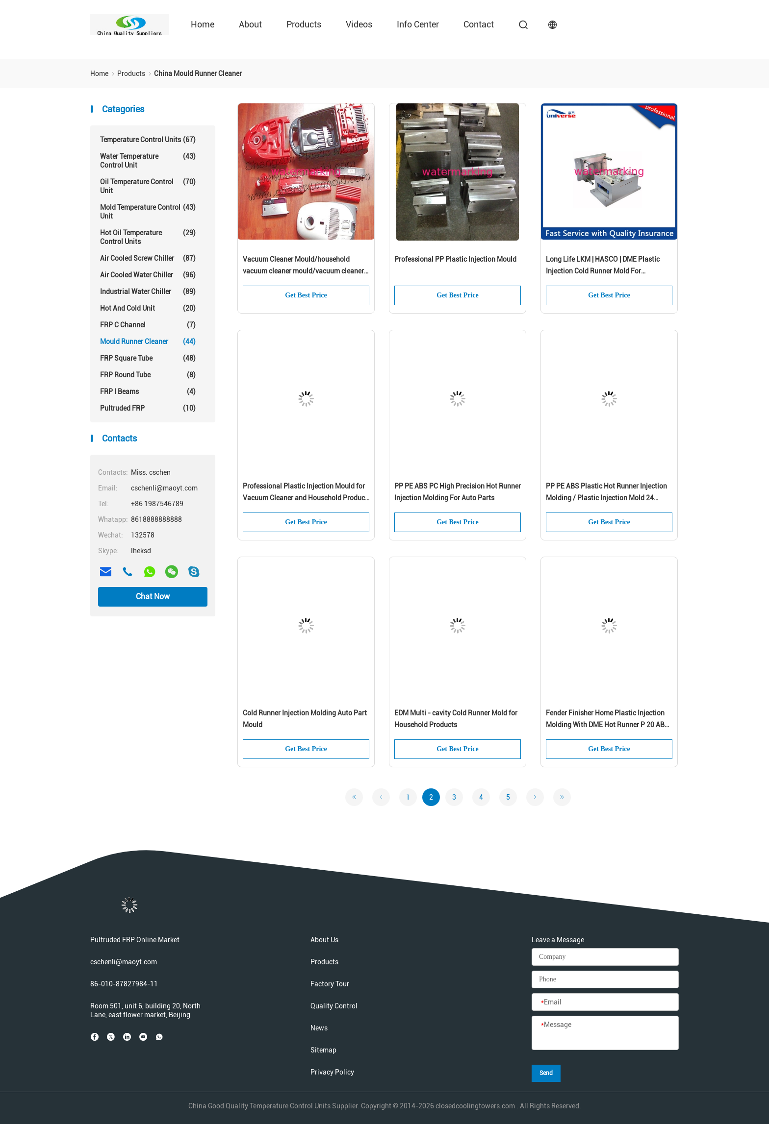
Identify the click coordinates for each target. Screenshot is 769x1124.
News (319, 1028)
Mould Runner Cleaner (148, 341)
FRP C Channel (148, 324)
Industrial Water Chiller (148, 291)
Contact (478, 24)
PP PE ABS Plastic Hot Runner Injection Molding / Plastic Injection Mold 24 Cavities (606, 493)
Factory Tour (329, 984)
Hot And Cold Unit (148, 308)
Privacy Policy (332, 1072)
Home (202, 24)
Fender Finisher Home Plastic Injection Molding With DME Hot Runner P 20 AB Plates (605, 720)
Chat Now (153, 596)
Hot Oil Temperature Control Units (148, 236)
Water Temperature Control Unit (148, 160)
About (250, 24)
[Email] (605, 1002)
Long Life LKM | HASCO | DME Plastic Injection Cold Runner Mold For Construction (603, 266)
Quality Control (334, 1006)
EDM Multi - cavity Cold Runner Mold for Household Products (455, 719)
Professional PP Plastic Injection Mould (455, 259)
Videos (359, 24)
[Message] (605, 1033)
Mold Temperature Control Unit (148, 211)
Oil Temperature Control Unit (148, 186)
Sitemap (323, 1050)
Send (546, 1073)
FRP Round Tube (148, 374)
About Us (324, 940)
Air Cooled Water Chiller (148, 274)
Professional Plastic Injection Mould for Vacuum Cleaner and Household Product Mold (305, 493)
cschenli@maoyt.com (123, 962)
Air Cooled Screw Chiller (148, 258)
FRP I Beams (148, 391)
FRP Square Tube (148, 358)
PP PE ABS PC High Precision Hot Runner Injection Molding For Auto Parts (457, 492)
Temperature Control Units (148, 139)
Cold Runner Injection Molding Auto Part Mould (305, 719)
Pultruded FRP (148, 408)
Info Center (418, 24)
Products (303, 24)
